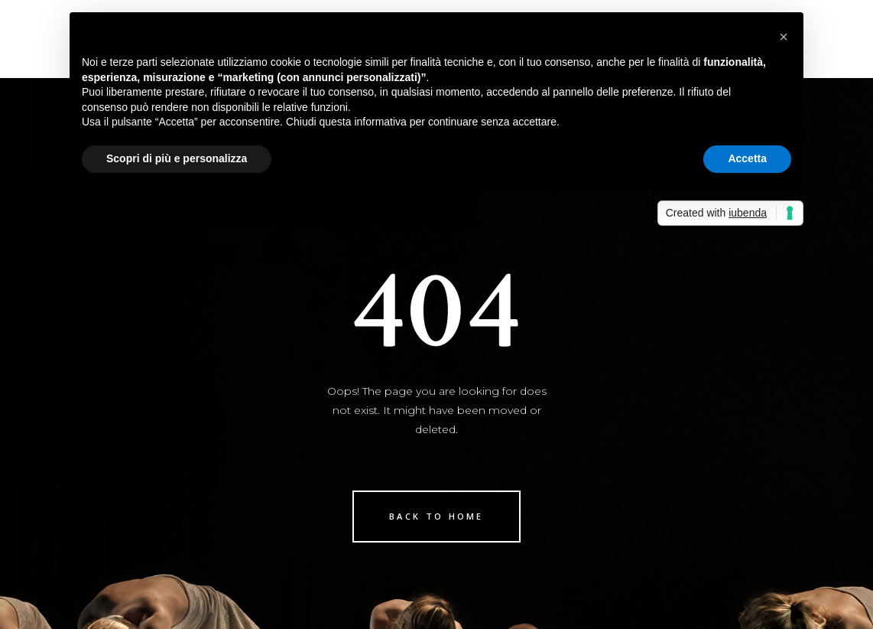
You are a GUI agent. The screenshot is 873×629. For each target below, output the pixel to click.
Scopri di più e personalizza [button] (176, 158)
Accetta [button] (747, 158)
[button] (783, 36)
